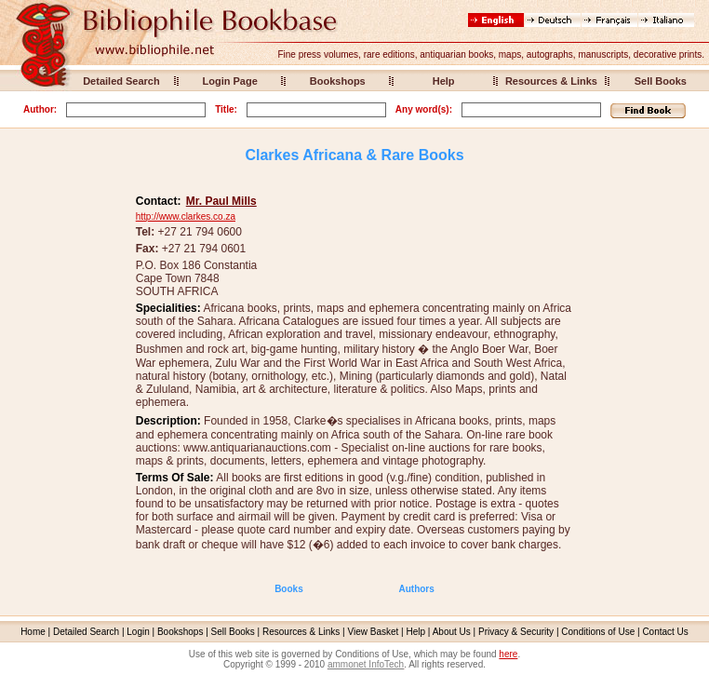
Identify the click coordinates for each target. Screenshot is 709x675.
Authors (416, 589)
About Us (452, 632)
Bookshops (338, 81)
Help (444, 81)
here (508, 654)
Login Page (230, 81)
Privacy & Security (516, 632)
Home (33, 632)
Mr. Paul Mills (221, 201)
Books (288, 589)
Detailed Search (121, 81)
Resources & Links (551, 81)
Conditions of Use (598, 632)
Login (138, 632)
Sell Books (661, 81)
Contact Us (665, 632)
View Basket (373, 632)
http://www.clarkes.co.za (185, 216)
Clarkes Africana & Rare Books (354, 155)
